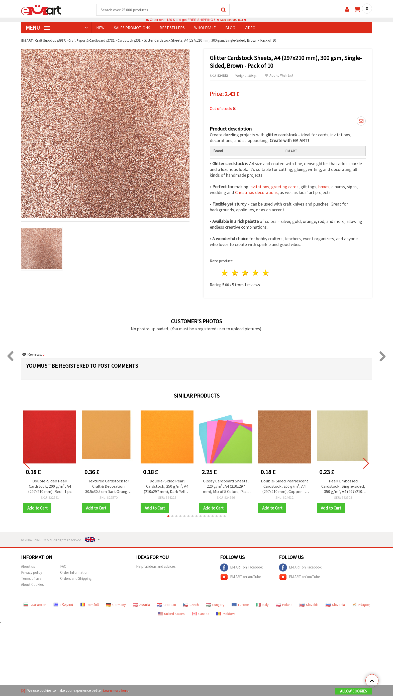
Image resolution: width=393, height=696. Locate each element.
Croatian (166, 604)
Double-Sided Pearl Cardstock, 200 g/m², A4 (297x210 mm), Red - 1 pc (50, 485)
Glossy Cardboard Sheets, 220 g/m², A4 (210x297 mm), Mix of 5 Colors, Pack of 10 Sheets (226, 485)
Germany (116, 604)
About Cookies (32, 584)
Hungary (215, 604)
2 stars (235, 272)
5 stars (266, 272)
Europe (240, 604)
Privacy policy (31, 572)
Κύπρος (361, 604)
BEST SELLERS (172, 27)
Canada (200, 613)
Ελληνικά (63, 604)
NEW (100, 27)
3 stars (245, 272)
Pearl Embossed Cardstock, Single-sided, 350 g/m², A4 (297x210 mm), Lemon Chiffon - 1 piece (343, 485)
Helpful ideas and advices (156, 566)
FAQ (63, 566)
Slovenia (335, 604)
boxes (323, 186)
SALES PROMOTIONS (132, 27)
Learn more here (116, 690)
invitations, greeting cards (274, 186)
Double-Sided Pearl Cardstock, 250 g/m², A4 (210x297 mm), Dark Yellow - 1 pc (167, 485)
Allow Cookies (353, 691)
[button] (168, 516)
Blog (230, 27)
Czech (191, 604)
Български (34, 604)
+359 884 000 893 (231, 20)
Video (250, 27)
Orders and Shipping (76, 578)
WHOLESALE (205, 27)
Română (89, 604)
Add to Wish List (279, 76)
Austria (141, 604)
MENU (38, 27)
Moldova (226, 613)
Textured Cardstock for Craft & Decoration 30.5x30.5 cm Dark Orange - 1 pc (108, 485)
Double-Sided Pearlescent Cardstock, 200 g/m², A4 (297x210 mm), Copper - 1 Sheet (284, 485)
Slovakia (309, 604)
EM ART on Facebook (241, 567)
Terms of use (31, 578)
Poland (284, 604)
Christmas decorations (256, 192)
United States (171, 613)
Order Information (74, 572)
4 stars (255, 272)
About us (28, 566)
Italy (262, 604)
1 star (225, 272)
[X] (23, 690)
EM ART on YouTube (240, 577)
